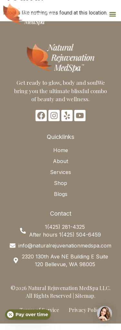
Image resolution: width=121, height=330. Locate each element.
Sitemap (84, 295)
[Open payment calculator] (28, 314)
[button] (112, 14)
